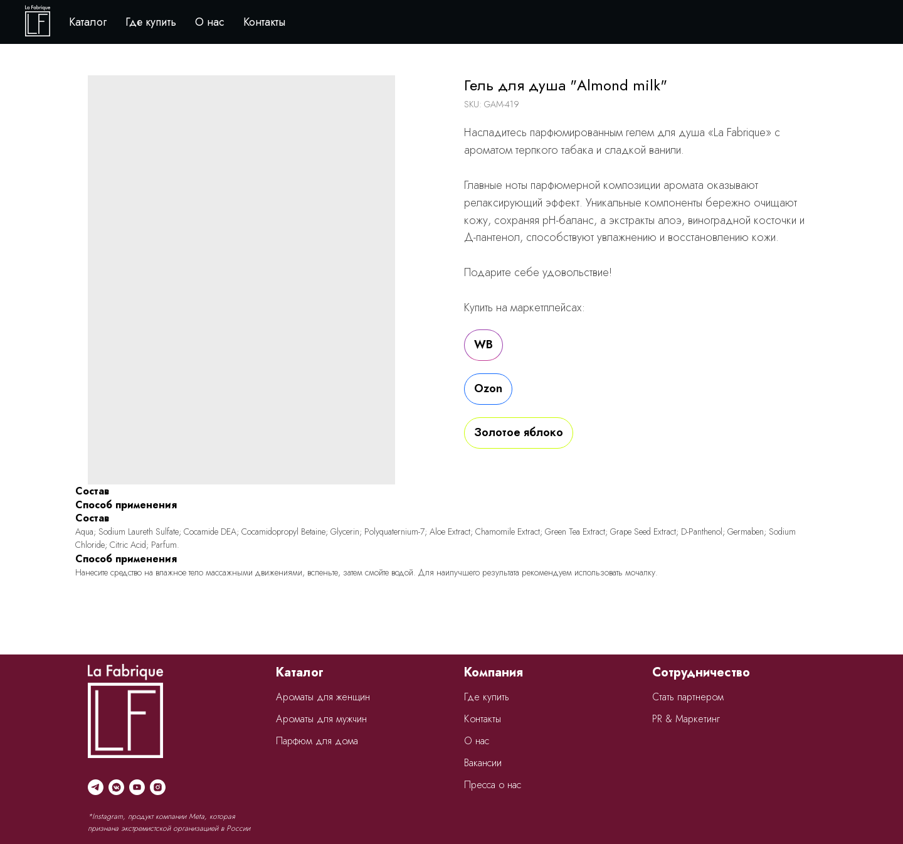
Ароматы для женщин (323, 697)
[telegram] (95, 787)
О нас (209, 22)
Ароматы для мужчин (321, 719)
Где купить (150, 22)
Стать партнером (688, 697)
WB (483, 344)
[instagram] (158, 787)
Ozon (488, 388)
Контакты (264, 22)
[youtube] (137, 787)
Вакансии (483, 763)
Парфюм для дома (317, 741)
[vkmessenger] (116, 787)
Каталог (88, 22)
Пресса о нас (492, 784)
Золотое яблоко (518, 432)
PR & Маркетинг (686, 719)
